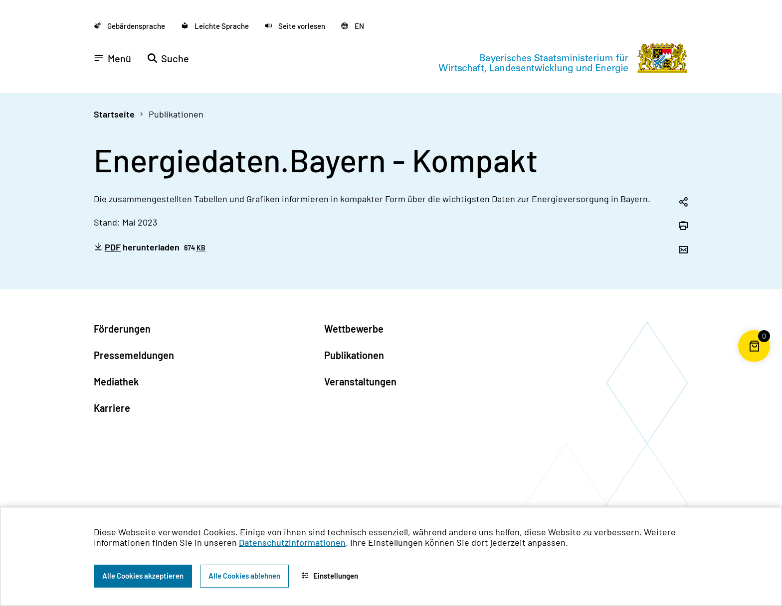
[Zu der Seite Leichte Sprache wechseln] (215, 25)
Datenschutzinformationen (292, 542)
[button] (295, 25)
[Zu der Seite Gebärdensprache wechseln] (129, 25)
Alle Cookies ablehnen (244, 575)
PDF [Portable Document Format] (113, 247)
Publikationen (176, 114)
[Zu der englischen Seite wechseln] (352, 25)
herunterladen (149, 247)
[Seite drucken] (683, 227)
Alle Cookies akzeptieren (143, 575)
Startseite (114, 114)
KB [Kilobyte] (200, 248)
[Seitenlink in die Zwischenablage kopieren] (683, 203)
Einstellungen (330, 575)
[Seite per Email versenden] (683, 250)
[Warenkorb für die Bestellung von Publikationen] (754, 362)
